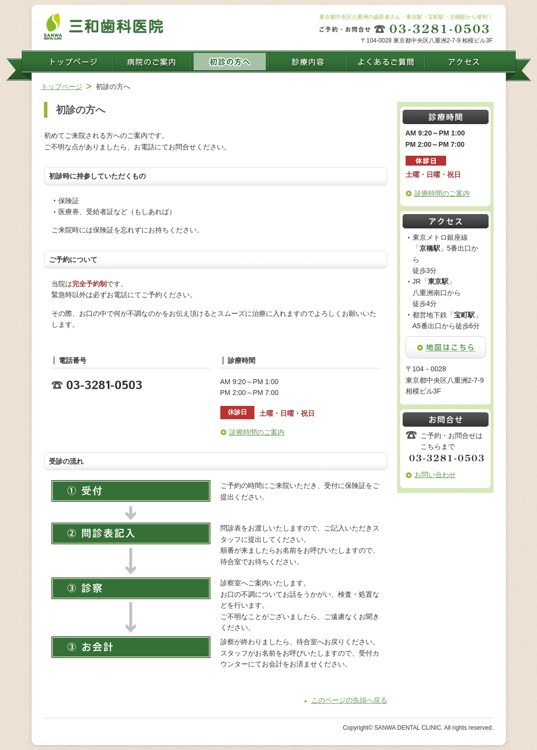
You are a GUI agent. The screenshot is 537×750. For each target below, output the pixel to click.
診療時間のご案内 (257, 432)
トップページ (62, 86)
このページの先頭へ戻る (349, 700)
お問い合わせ (435, 475)
